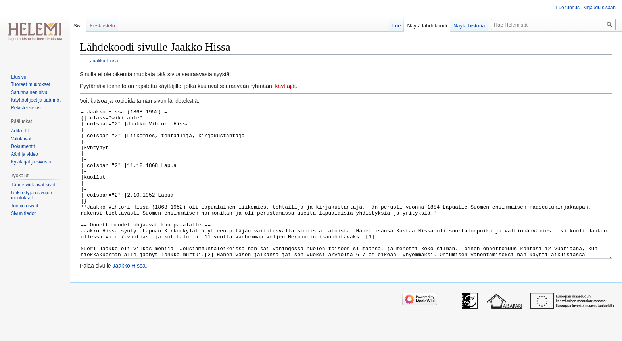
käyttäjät (285, 86)
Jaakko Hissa (104, 60)
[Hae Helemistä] (553, 24)
